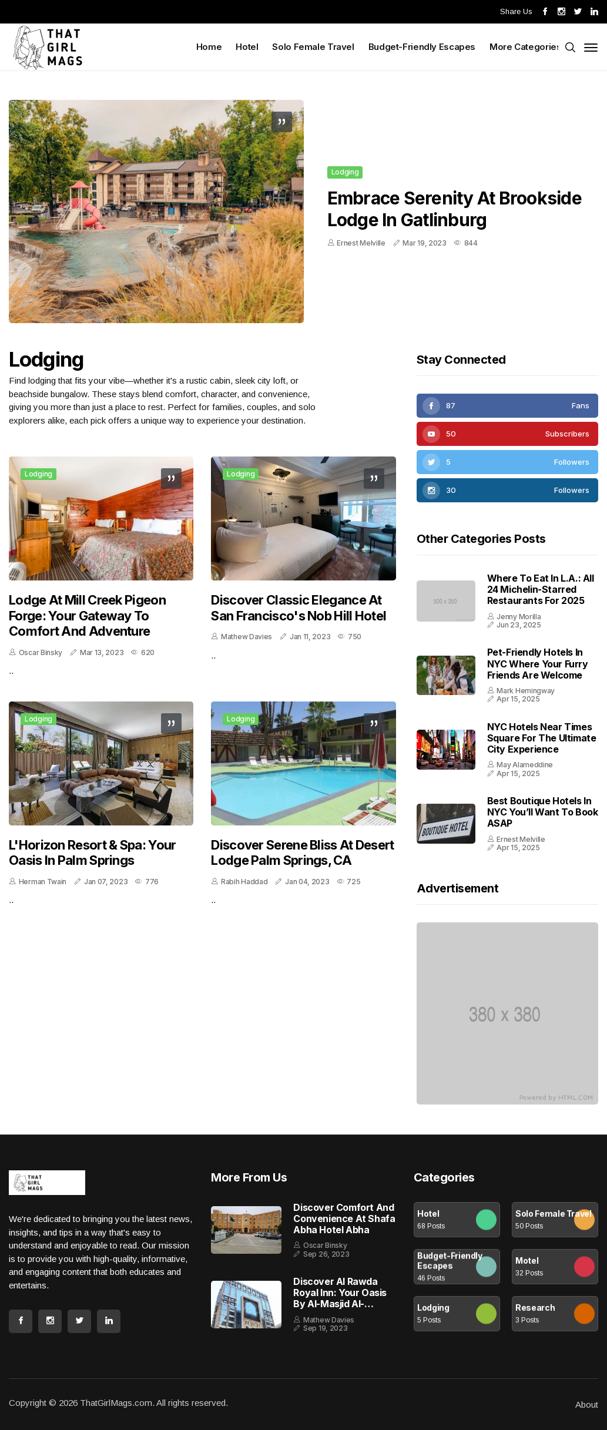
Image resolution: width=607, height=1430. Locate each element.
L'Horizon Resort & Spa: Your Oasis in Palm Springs (92, 852)
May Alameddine (525, 764)
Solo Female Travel (313, 46)
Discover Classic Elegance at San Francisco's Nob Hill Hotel (298, 607)
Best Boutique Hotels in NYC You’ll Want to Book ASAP (542, 812)
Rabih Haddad (244, 881)
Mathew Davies (246, 636)
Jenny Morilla (519, 616)
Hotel (247, 46)
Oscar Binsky (40, 652)
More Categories (526, 46)
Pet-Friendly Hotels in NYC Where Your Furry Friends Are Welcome (537, 663)
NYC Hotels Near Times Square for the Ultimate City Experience (541, 738)
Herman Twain (42, 881)
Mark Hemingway (526, 690)
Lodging (345, 172)
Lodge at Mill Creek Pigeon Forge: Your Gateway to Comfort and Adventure (87, 615)
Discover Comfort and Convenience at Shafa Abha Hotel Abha (344, 1219)
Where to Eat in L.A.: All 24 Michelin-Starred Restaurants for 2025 (540, 589)
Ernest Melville (361, 243)
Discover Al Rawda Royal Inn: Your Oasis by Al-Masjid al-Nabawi (340, 1293)
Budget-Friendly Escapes (421, 46)
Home (209, 46)
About (586, 1404)
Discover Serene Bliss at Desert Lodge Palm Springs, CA (302, 852)
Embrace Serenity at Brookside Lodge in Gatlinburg (454, 209)
